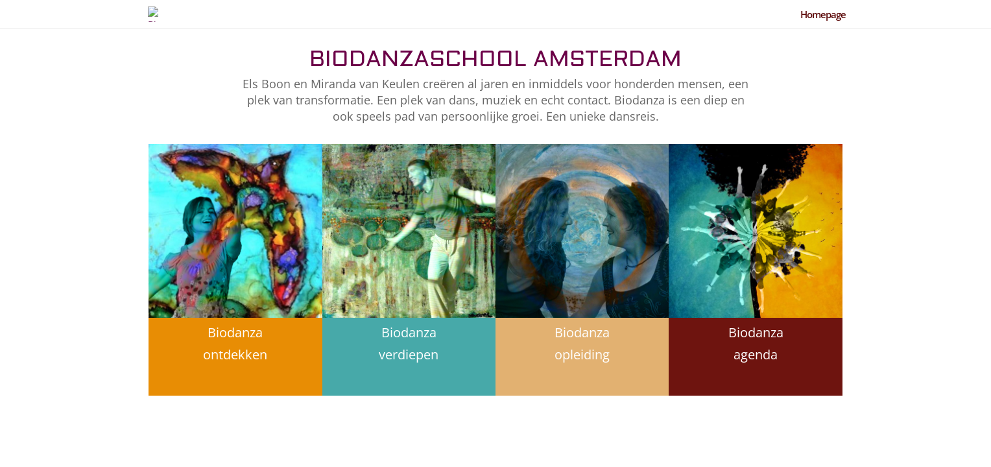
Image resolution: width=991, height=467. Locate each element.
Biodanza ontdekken (235, 343)
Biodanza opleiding (582, 343)
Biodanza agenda (755, 343)
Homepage (823, 15)
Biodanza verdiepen (408, 343)
